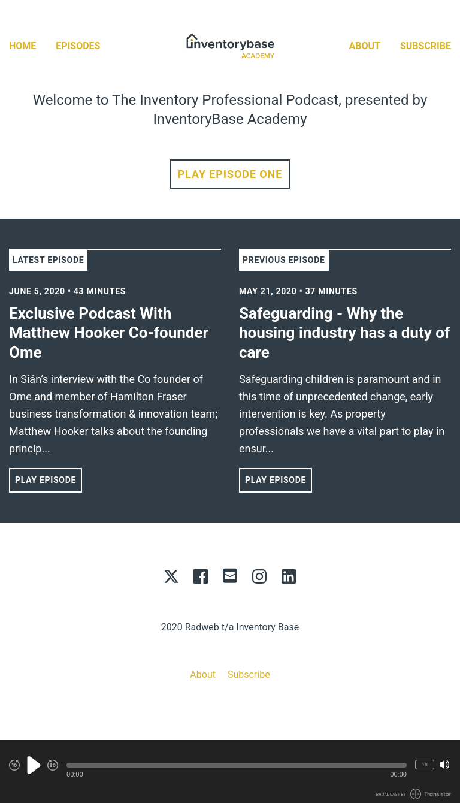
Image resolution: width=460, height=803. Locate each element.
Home (22, 46)
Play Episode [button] (45, 480)
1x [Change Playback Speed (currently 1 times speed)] (425, 764)
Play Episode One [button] (230, 174)
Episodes (78, 46)
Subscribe (425, 46)
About (364, 46)
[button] (236, 765)
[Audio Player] (230, 771)
